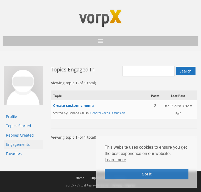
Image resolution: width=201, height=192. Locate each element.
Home (80, 178)
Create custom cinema (73, 105)
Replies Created (20, 135)
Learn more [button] (115, 160)
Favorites (14, 153)
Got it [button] (147, 174)
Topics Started (18, 125)
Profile (11, 116)
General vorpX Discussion (107, 113)
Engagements (18, 144)
